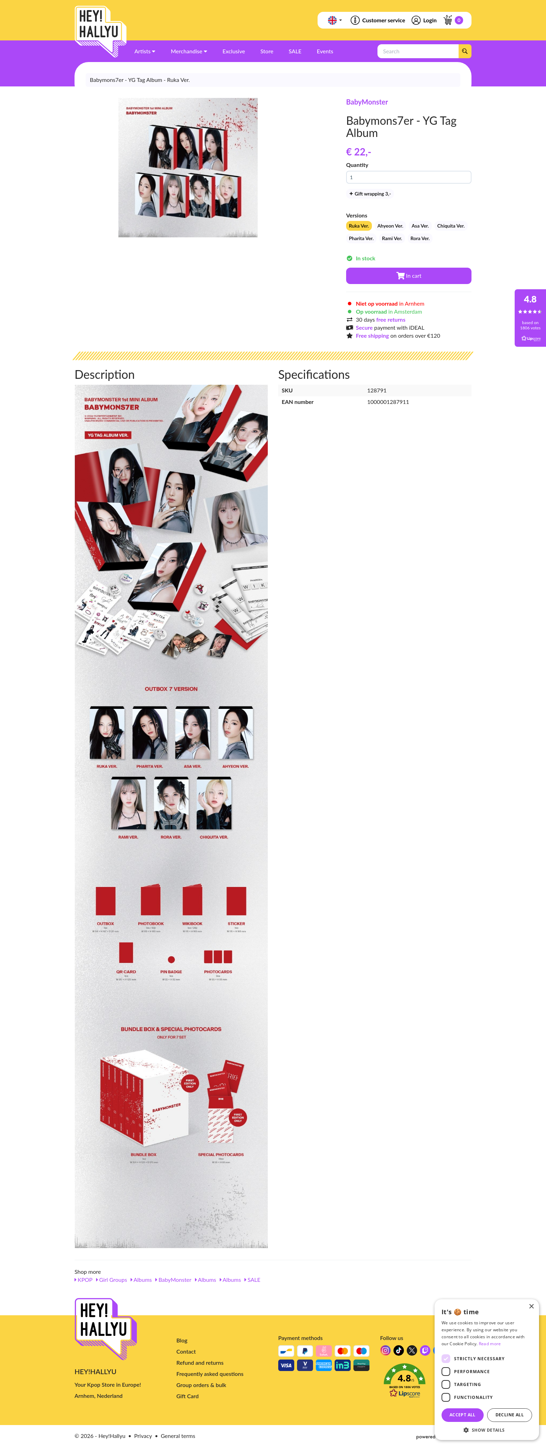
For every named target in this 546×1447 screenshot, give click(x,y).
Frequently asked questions (210, 1373)
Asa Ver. (420, 226)
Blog (182, 1340)
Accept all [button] (463, 1415)
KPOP (84, 1279)
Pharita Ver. (361, 238)
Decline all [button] (510, 1415)
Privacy (143, 1435)
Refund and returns (200, 1362)
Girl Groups (111, 1279)
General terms (178, 1435)
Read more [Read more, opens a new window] (490, 1344)
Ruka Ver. (359, 226)
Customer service (377, 20)
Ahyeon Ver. (390, 226)
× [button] (531, 1306)
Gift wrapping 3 (370, 194)
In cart (409, 275)
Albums (141, 1279)
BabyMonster (367, 102)
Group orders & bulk (201, 1384)
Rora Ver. (420, 238)
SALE (252, 1279)
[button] (426, 1382)
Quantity (357, 164)
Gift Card (188, 1396)
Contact (186, 1351)
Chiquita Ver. (451, 226)
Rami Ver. (392, 238)
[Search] (464, 51)
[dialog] (487, 1369)
